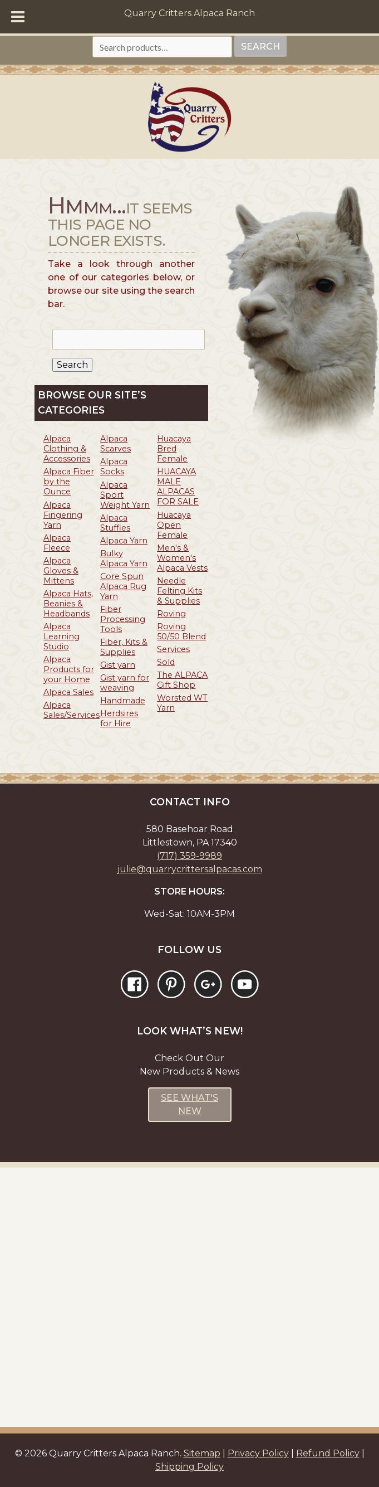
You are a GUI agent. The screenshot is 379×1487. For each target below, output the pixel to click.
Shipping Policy (189, 1466)
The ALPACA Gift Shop (182, 680)
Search (260, 46)
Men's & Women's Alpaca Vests (182, 558)
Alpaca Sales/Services (71, 710)
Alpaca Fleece (57, 543)
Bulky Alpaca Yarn (123, 558)
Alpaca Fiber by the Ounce (68, 481)
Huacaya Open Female (174, 525)
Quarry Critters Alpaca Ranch (189, 13)
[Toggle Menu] (18, 16)
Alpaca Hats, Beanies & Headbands (68, 604)
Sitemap (202, 1453)
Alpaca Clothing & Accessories (66, 449)
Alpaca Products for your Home (68, 669)
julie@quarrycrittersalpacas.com (189, 869)
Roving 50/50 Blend (181, 631)
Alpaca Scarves (115, 444)
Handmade (122, 701)
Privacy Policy (258, 1453)
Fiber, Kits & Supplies (123, 647)
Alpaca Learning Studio (61, 636)
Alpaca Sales (68, 692)
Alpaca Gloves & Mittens (60, 571)
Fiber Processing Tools (122, 619)
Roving (171, 614)
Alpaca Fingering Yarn (62, 515)
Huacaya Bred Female (174, 449)
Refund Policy (328, 1453)
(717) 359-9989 (189, 856)
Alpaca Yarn (123, 541)
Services (173, 649)
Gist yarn (117, 665)
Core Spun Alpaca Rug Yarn (123, 586)
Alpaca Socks (113, 466)
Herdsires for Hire (119, 718)
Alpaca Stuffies (115, 523)
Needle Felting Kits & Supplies (179, 591)
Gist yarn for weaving (124, 683)
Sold (166, 662)
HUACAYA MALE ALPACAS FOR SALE (178, 486)
